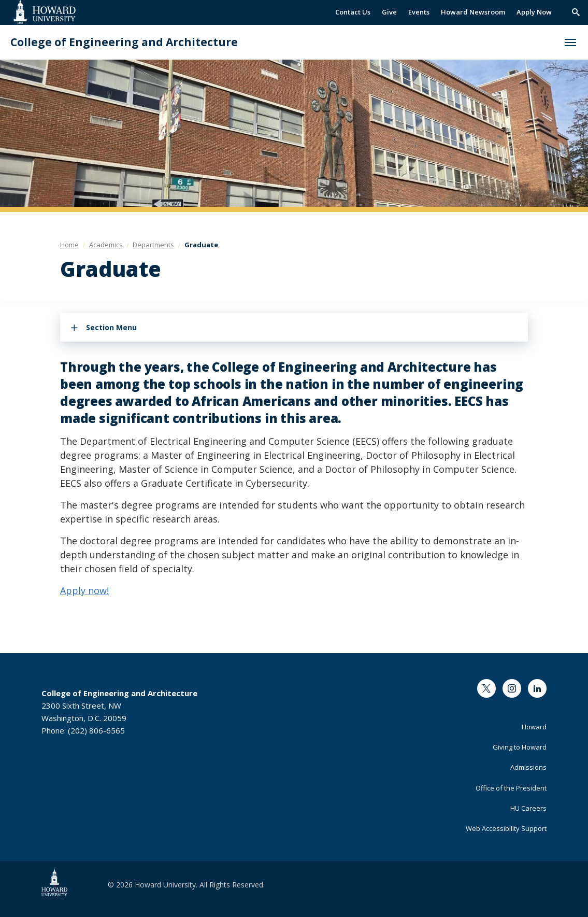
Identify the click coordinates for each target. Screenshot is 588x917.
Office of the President (511, 788)
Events (418, 12)
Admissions (528, 767)
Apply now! (84, 590)
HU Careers (528, 808)
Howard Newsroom (473, 12)
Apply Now (534, 12)
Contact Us (352, 12)
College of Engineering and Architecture (124, 42)
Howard (534, 726)
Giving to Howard (520, 747)
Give (389, 12)
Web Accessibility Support (506, 828)
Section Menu (111, 327)
